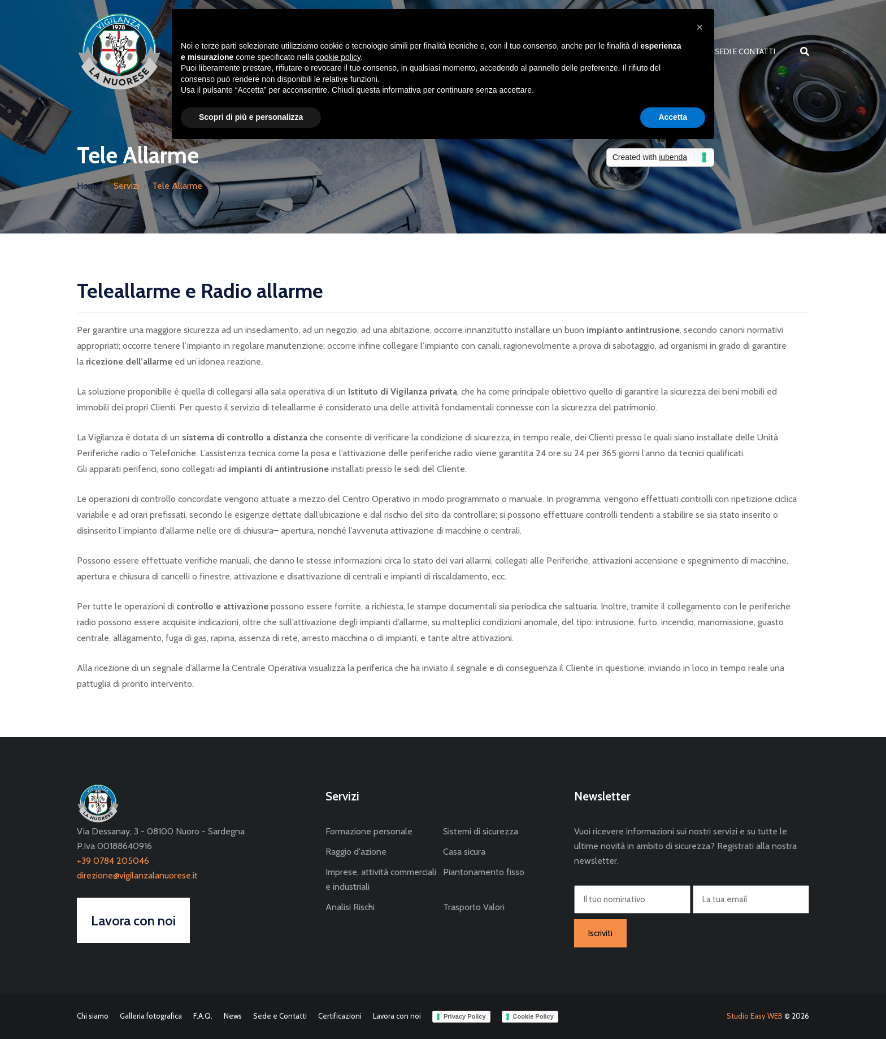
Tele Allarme (177, 185)
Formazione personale (368, 831)
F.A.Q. (202, 1015)
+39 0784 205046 (113, 860)
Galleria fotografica (151, 1015)
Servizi (126, 185)
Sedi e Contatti (745, 51)
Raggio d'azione (355, 851)
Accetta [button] (672, 117)
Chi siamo (92, 1015)
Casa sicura (464, 851)
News (233, 1015)
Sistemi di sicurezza (480, 831)
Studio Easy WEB (755, 1015)
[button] (699, 27)
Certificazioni (340, 1015)
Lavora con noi (397, 1015)
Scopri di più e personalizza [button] (251, 117)
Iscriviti (600, 933)
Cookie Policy (533, 1016)
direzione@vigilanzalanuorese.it (137, 875)
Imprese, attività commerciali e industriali (380, 879)
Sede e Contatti (280, 1015)
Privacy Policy (465, 1016)
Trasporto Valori (474, 907)
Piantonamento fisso (483, 872)
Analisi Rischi (350, 907)
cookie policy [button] (338, 57)
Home (89, 185)
